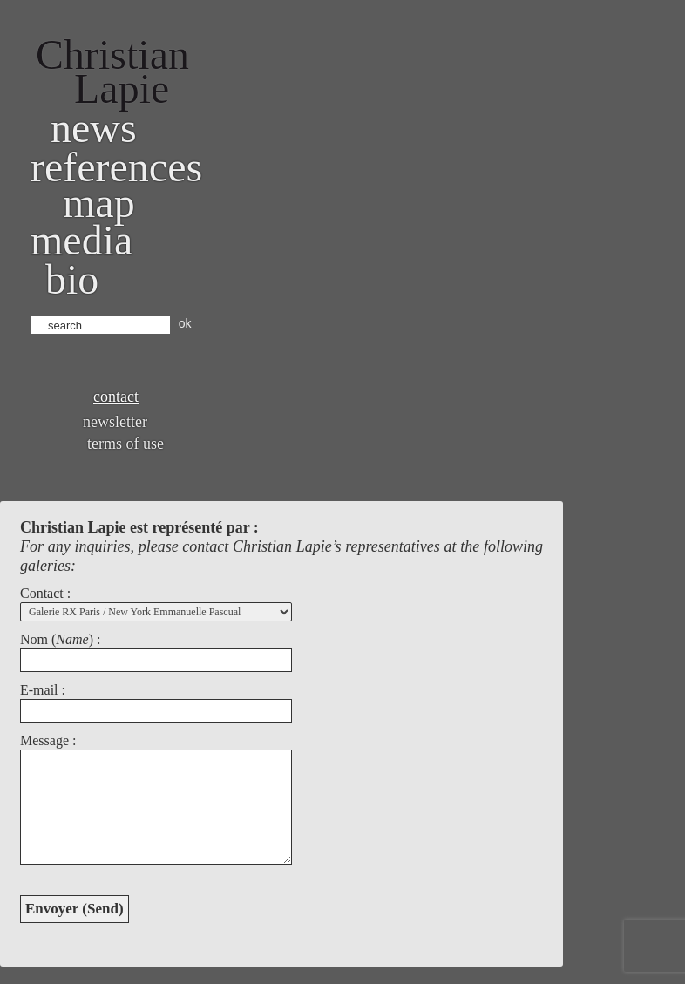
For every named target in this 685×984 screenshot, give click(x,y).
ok (185, 323)
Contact (116, 396)
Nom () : (60, 639)
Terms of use (125, 443)
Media (81, 240)
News (94, 128)
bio (71, 279)
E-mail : (42, 689)
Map (99, 203)
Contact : (45, 593)
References (116, 167)
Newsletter (115, 422)
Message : (48, 740)
